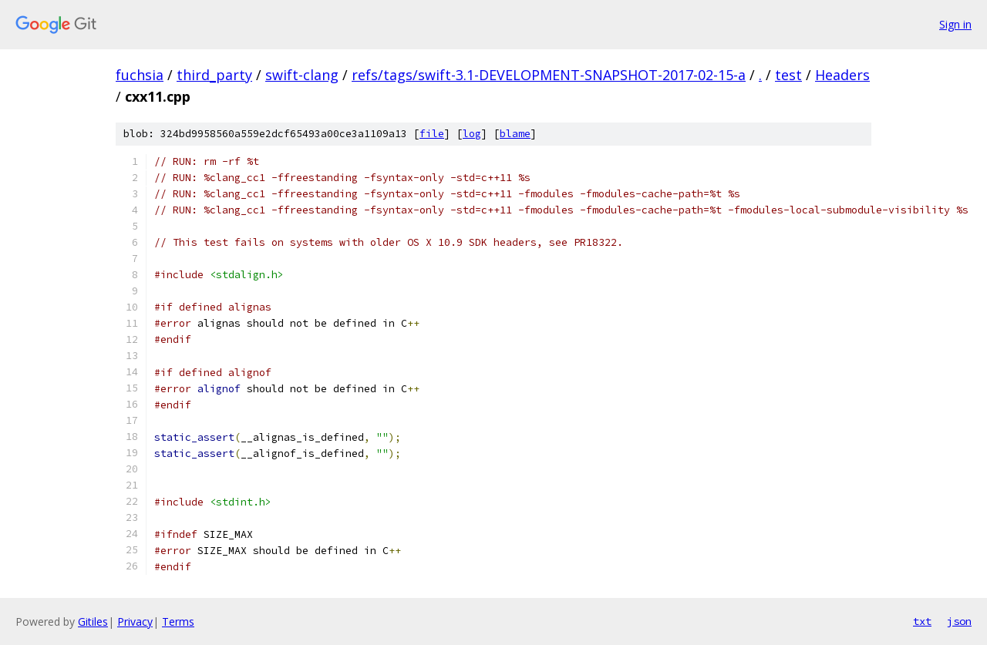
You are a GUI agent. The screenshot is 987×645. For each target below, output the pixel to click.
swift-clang (302, 75)
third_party (214, 75)
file (431, 133)
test (788, 75)
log (472, 133)
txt (922, 621)
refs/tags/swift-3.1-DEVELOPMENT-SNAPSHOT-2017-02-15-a (549, 75)
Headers (842, 75)
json (959, 621)
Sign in (955, 24)
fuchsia (139, 75)
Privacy (135, 621)
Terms (178, 621)
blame (515, 133)
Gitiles (93, 621)
